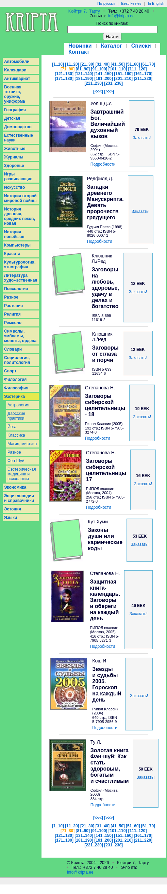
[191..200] (103, 78)
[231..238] (113, 83)
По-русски (106, 3)
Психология (16, 288)
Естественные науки (18, 137)
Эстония (12, 509)
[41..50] (117, 64)
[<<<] (98, 91)
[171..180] (64, 78)
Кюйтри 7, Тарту (84, 11)
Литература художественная (20, 278)
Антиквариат (17, 78)
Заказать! (142, 137)
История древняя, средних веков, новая (19, 216)
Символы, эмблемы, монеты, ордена (20, 336)
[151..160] (123, 73)
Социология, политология (17, 360)
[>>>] (109, 91)
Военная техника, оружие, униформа (14, 94)
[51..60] (133, 64)
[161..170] (143, 73)
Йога (11, 426)
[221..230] (93, 83)
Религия (12, 314)
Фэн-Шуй (15, 460)
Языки (10, 517)
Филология (15, 379)
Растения (13, 305)
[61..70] (148, 64)
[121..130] (64, 73)
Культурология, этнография (19, 264)
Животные (15, 148)
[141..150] (103, 73)
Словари (13, 349)
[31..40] (103, 64)
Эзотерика (14, 396)
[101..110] (117, 69)
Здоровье (14, 165)
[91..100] (99, 69)
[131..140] (83, 73)
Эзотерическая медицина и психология (21, 474)
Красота (12, 253)
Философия (16, 388)
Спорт (10, 371)
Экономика (15, 487)
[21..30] (87, 64)
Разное (11, 297)
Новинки (80, 46)
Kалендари (15, 70)
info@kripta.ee (121, 16)
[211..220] (143, 78)
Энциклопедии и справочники (19, 498)
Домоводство (18, 126)
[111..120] (137, 69)
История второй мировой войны (20, 198)
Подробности (103, 164)
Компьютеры (17, 245)
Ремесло (12, 322)
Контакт (78, 52)
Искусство (14, 187)
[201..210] (123, 78)
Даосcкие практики (16, 416)
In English (156, 3)
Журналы (13, 157)
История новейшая (14, 234)
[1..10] (58, 64)
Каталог (111, 46)
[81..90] (83, 69)
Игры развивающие (18, 176)
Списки (141, 46)
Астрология (18, 405)
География (15, 109)
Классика (16, 435)
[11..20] (72, 64)
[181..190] (83, 78)
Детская (12, 118)
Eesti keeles (131, 3)
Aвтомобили (17, 61)
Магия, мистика (22, 443)
